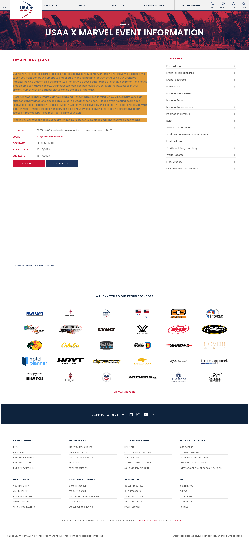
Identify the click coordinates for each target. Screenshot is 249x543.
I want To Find (125, 5)
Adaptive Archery (22, 501)
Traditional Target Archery (201, 148)
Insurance (74, 463)
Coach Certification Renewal (84, 496)
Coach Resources (78, 486)
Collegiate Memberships (81, 457)
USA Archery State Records (201, 168)
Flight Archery (201, 162)
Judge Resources (133, 501)
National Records (201, 100)
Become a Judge (77, 501)
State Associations (79, 468)
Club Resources (132, 491)
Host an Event (201, 141)
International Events (201, 114)
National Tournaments (201, 107)
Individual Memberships (80, 447)
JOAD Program (131, 457)
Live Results (201, 86)
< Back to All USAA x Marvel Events (35, 265)
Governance (186, 486)
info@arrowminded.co (50, 136)
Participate (58, 5)
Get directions (61, 163)
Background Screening (81, 507)
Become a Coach (77, 491)
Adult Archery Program (136, 468)
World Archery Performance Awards (201, 134)
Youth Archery (21, 486)
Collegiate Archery (23, 496)
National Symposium (23, 468)
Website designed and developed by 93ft (192, 536)
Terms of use (71, 536)
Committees (186, 501)
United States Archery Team (194, 457)
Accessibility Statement (91, 536)
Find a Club (129, 447)
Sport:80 (237, 536)
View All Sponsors (124, 392)
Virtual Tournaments (201, 127)
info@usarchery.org (146, 520)
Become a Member (191, 5)
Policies (184, 507)
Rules (201, 121)
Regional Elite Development (193, 463)
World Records (201, 155)
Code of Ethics (187, 496)
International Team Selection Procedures (201, 468)
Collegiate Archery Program (139, 463)
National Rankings (189, 452)
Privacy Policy (56, 536)
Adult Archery (20, 491)
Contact (176, 520)
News (16, 447)
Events (92, 5)
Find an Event (201, 66)
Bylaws (183, 491)
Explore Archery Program (137, 452)
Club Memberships (78, 452)
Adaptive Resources (134, 496)
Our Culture (186, 447)
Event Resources (201, 79)
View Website (29, 163)
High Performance (158, 5)
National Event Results (201, 93)
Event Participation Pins (201, 73)
